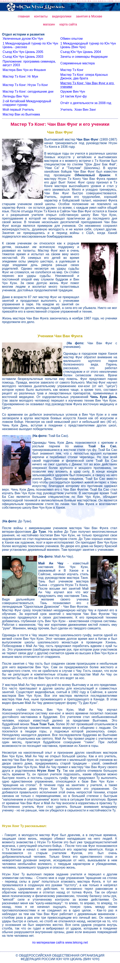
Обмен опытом (71, 38)
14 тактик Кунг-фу (73, 96)
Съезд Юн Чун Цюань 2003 (23, 56)
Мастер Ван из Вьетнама (21, 114)
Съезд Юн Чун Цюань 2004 (80, 52)
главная (24, 16)
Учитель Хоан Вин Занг (78, 109)
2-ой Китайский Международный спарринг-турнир (27, 102)
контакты (41, 16)
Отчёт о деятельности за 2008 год (85, 103)
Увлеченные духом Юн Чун (23, 38)
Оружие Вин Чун (72, 91)
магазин (49, 24)
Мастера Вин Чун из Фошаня (24, 70)
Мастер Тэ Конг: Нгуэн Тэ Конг (25, 85)
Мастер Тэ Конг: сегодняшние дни (28, 91)
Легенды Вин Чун (15, 96)
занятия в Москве (89, 16)
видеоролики (61, 16)
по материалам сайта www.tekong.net (60, 942)
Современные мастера (77, 63)
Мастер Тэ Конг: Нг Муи (20, 76)
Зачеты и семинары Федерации (84, 56)
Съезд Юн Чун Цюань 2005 (23, 52)
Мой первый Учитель (18, 109)
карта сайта (68, 24)
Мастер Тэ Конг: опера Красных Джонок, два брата (84, 76)
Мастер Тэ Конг (71, 70)
